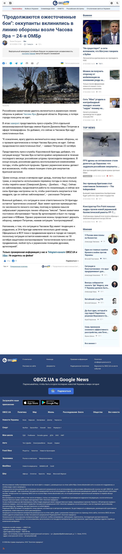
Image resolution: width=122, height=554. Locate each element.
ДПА (51, 435)
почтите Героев (28, 53)
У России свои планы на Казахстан (94, 236)
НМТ (62, 435)
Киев (24, 420)
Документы (50, 366)
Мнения (87, 229)
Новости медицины (30, 466)
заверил (14, 123)
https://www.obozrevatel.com (83, 485)
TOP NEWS (89, 127)
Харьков (31, 420)
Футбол (25, 428)
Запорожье (41, 420)
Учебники (31, 435)
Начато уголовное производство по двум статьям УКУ (92, 114)
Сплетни (33, 474)
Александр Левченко (92, 242)
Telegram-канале (56, 252)
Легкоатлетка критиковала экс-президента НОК (100, 59)
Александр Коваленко (92, 275)
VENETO (60, 9)
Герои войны (17, 9)
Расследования (70, 412)
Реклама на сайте (29, 366)
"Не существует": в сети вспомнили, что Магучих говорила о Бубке (100, 51)
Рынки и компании (30, 458)
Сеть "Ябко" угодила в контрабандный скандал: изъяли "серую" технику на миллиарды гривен (94, 104)
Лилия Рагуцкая (15, 41)
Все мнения (90, 343)
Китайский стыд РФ (94, 299)
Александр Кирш (91, 292)
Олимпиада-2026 (48, 9)
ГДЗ (24, 435)
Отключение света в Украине (98, 9)
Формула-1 (57, 428)
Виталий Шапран (91, 303)
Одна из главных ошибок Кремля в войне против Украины (96, 252)
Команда (49, 359)
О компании (27, 359)
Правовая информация (78, 359)
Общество (98, 412)
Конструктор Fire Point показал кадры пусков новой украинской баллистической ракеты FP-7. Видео (99, 209)
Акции (49, 443)
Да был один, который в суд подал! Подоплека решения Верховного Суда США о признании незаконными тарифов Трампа (97, 313)
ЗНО (57, 435)
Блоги (80, 412)
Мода (49, 474)
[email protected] (30, 536)
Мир (35, 412)
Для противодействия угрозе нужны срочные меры (101, 171)
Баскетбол (34, 428)
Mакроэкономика (45, 458)
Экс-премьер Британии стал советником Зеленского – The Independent (98, 186)
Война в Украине (31, 9)
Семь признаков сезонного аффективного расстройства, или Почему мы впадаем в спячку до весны (97, 330)
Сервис (57, 443)
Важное (87, 15)
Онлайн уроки (42, 435)
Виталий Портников (92, 259)
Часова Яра (29, 114)
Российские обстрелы (75, 9)
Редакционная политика (18, 266)
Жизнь (51, 412)
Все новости (114, 412)
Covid (52, 466)
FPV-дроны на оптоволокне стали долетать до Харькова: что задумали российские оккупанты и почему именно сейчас (101, 163)
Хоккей (43, 428)
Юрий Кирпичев (90, 320)
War (25, 41)
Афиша (25, 474)
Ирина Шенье (89, 336)
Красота (42, 474)
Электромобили (39, 443)
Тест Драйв (27, 443)
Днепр (49, 420)
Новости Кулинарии (47, 451)
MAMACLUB (44, 466)
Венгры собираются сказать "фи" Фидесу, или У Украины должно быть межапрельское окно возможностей (96, 285)
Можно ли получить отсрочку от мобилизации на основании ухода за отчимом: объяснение (94, 76)
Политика (22, 412)
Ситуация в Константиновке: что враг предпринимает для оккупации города (97, 269)
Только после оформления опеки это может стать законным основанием (93, 86)
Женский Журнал (59, 474)
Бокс (49, 428)
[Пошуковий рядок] (117, 3)
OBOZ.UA (110, 489)
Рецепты (26, 451)
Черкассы (58, 420)
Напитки (34, 451)
